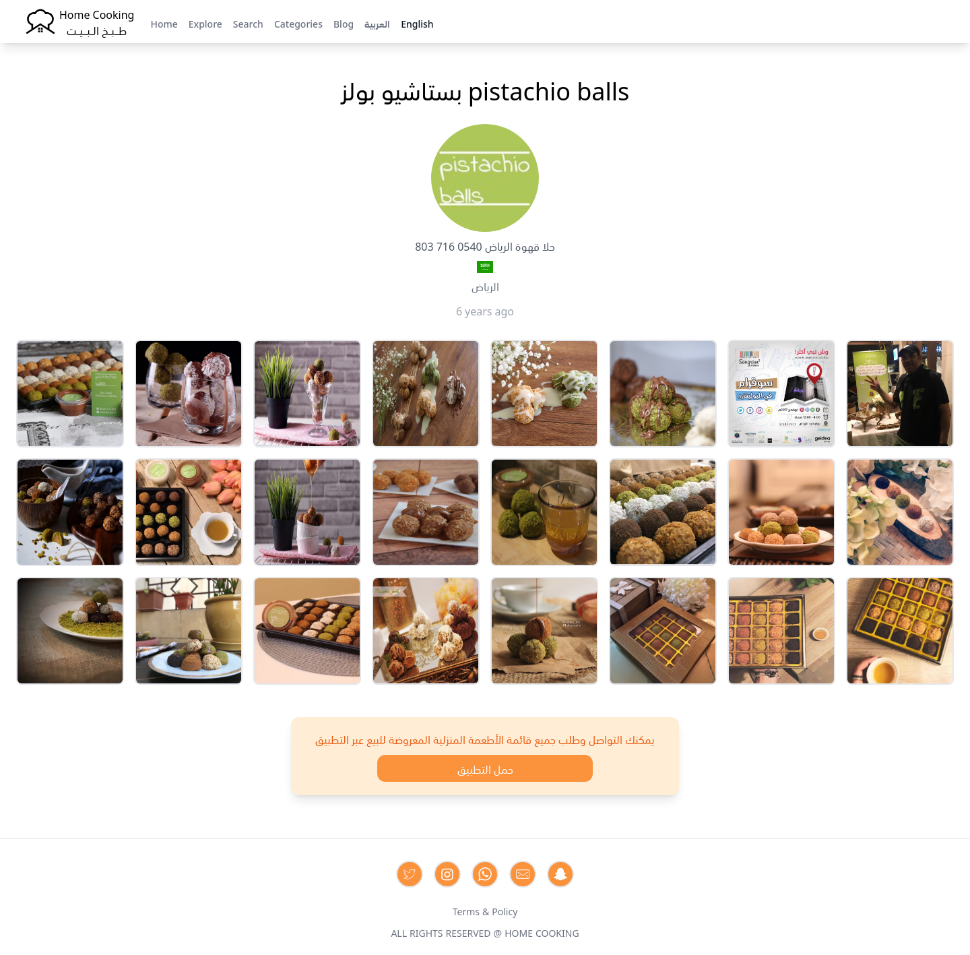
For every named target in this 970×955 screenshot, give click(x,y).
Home (163, 23)
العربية (377, 23)
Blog (343, 23)
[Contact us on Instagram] (447, 874)
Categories (298, 23)
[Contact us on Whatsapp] (485, 874)
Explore (205, 23)
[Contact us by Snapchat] (560, 874)
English (417, 23)
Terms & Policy (485, 910)
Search (248, 23)
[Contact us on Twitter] (409, 874)
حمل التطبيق (485, 768)
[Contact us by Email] (522, 874)
